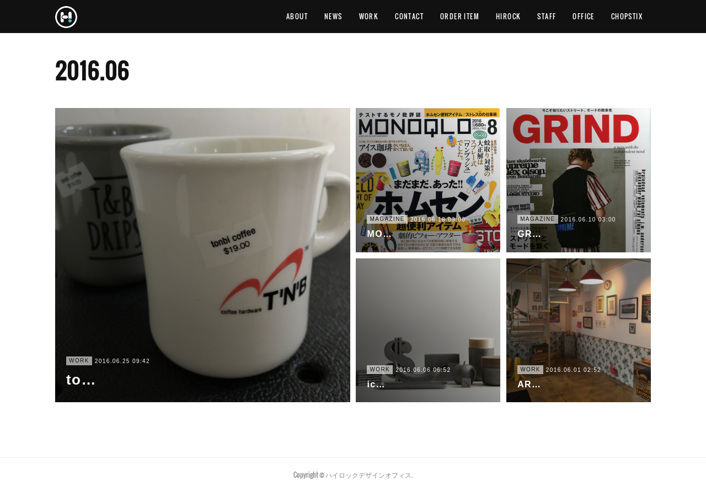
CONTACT (409, 16)
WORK (369, 16)
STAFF (546, 16)
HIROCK (508, 16)
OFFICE (583, 16)
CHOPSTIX (627, 16)
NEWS (333, 16)
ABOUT (297, 16)
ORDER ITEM (459, 16)
